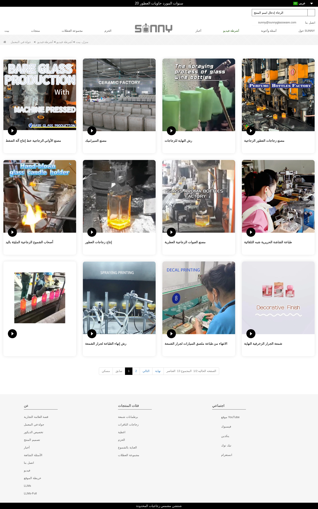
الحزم (107, 30)
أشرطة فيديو (231, 30)
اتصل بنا (310, 22)
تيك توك (217, 446)
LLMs (27, 485)
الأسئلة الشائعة (33, 455)
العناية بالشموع (127, 447)
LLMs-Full (30, 493)
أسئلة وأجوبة (269, 30)
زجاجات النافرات (128, 424)
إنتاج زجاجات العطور (98, 242)
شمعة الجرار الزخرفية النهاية (263, 343)
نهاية (158, 371)
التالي (146, 371)
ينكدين (217, 436)
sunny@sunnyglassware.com (277, 22)
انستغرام (217, 455)
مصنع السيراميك (96, 140)
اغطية (121, 432)
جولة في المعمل (34, 424)
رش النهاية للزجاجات (178, 140)
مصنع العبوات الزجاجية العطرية (185, 242)
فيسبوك (217, 427)
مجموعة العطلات (72, 30)
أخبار (198, 30)
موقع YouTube (217, 417)
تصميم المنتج (32, 439)
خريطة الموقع (32, 478)
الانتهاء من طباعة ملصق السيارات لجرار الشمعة (196, 343)
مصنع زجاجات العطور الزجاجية (264, 140)
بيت (7, 30)
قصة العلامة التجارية (36, 417)
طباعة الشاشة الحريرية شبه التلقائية (268, 242)
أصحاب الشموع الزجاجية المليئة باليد (29, 242)
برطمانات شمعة (128, 417)
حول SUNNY (306, 30)
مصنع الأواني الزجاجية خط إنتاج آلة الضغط (33, 140)
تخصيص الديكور (33, 432)
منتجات (35, 30)
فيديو (27, 470)
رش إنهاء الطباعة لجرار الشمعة (105, 343)
